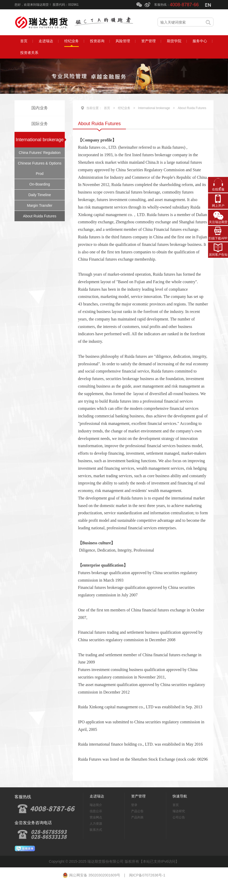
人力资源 (96, 823)
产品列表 (137, 817)
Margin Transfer (39, 205)
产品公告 (137, 811)
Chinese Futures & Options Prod (39, 168)
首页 (107, 108)
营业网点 (96, 817)
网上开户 (218, 206)
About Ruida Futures (39, 216)
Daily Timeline (39, 195)
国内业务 (39, 108)
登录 (134, 805)
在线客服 (218, 189)
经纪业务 (124, 108)
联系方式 (96, 830)
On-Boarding (39, 184)
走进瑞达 (97, 796)
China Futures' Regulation (39, 153)
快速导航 (180, 796)
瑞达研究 (179, 811)
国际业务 (39, 124)
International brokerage (39, 139)
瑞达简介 (96, 805)
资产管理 (138, 796)
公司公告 (179, 817)
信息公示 (96, 811)
